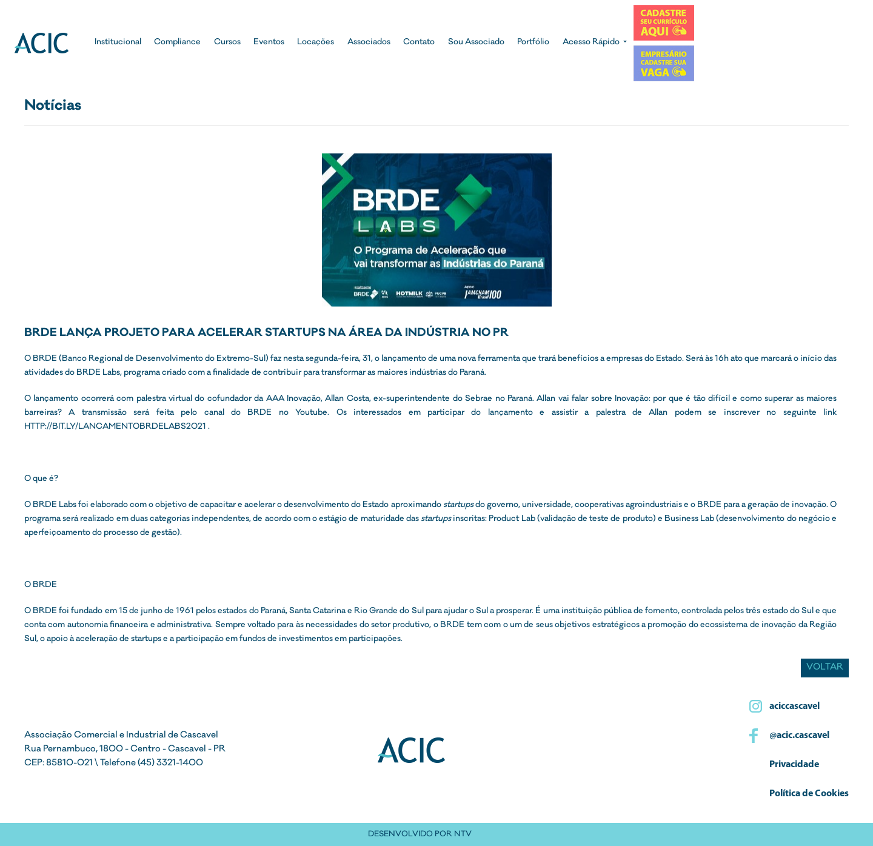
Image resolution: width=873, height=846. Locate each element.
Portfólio (533, 43)
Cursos (227, 43)
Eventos (268, 43)
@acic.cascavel (798, 735)
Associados (368, 43)
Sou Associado (476, 43)
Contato (419, 43)
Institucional (118, 43)
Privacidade (793, 765)
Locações (315, 43)
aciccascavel (794, 706)
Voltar (824, 667)
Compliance (177, 43)
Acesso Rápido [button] (592, 43)
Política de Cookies (808, 794)
